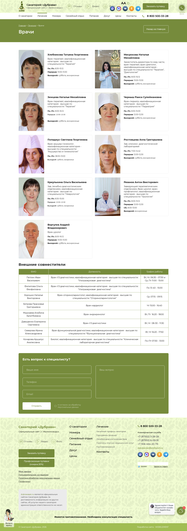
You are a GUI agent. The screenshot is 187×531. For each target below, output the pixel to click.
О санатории (25, 16)
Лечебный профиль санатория (111, 432)
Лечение (42, 16)
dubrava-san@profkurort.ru (150, 448)
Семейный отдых (75, 16)
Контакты (131, 16)
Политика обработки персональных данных (39, 478)
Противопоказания (105, 447)
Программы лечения (106, 435)
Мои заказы (25, 471)
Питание (94, 16)
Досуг (107, 16)
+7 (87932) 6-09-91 (148, 440)
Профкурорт (25, 481)
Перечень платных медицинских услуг (115, 443)
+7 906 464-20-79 (148, 444)
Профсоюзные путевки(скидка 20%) (36, 463)
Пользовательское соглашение (33, 475)
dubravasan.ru (27, 494)
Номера (56, 16)
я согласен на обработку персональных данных (69, 406)
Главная (22, 25)
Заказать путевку (155, 6)
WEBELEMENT (162, 527)
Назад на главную (155, 29)
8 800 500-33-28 (155, 16)
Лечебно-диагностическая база (111, 439)
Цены (118, 16)
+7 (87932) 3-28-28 (148, 436)
